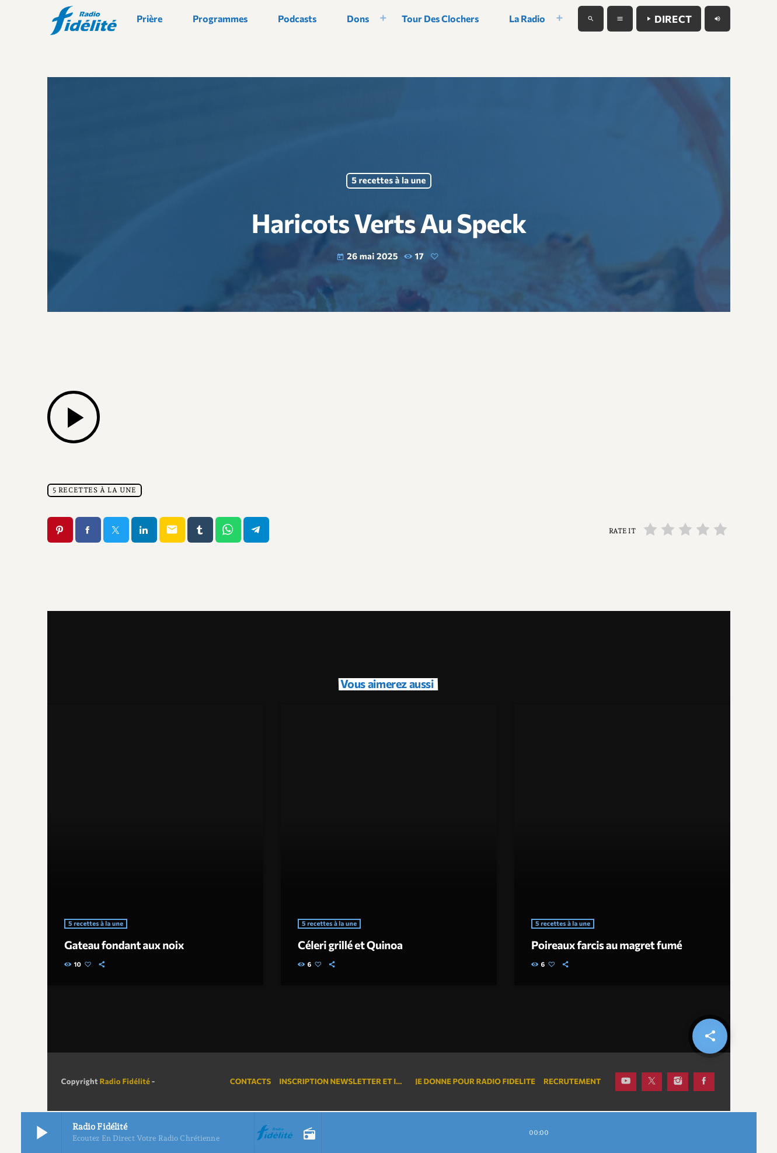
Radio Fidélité (124, 1082)
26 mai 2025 (368, 257)
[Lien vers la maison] (84, 19)
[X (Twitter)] (652, 1083)
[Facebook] (704, 1083)
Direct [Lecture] (668, 19)
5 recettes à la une (388, 181)
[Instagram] (677, 1083)
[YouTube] (625, 1083)
